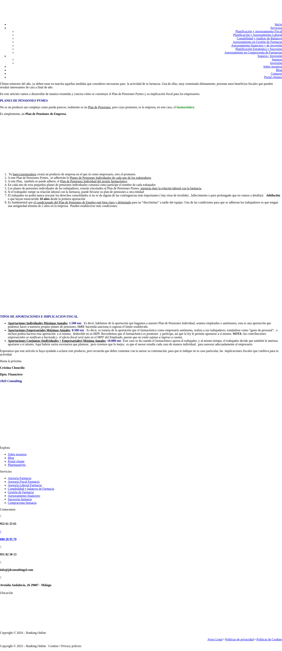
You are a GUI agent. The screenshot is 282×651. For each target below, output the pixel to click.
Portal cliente (16, 461)
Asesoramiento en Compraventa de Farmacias (253, 52)
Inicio (278, 24)
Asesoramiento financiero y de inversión (256, 45)
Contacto (276, 73)
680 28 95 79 (8, 539)
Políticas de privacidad (239, 639)
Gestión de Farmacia (21, 492)
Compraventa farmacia (22, 502)
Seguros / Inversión (270, 56)
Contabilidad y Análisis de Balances (259, 38)
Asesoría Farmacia (19, 478)
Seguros (277, 59)
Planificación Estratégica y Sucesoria (258, 49)
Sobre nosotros (272, 66)
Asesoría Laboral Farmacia (25, 485)
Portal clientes (273, 77)
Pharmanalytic (17, 465)
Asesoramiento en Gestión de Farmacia (257, 42)
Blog (279, 70)
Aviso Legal (214, 639)
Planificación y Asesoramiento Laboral (257, 35)
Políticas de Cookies (269, 639)
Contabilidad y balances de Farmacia (31, 488)
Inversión (276, 63)
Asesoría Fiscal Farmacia (24, 481)
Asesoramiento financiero (24, 495)
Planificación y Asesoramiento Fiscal (258, 31)
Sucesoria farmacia (20, 499)
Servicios (276, 28)
